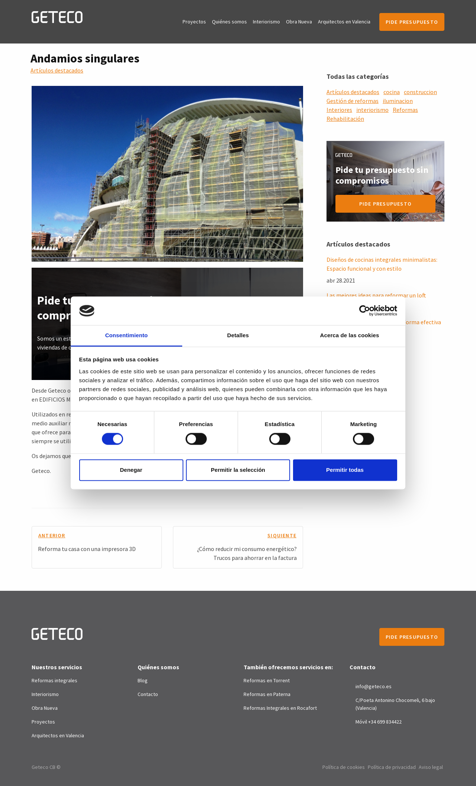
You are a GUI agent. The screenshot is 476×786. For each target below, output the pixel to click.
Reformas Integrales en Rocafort (280, 708)
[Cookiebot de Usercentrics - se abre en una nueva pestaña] (364, 310)
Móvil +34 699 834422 (379, 721)
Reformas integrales (54, 680)
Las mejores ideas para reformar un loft (376, 295)
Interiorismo (266, 21)
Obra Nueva (299, 21)
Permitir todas (345, 470)
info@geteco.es (374, 686)
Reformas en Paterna (267, 694)
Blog (143, 680)
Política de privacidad (392, 767)
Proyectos (194, 21)
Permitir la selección (238, 470)
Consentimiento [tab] (126, 335)
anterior (51, 535)
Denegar (131, 470)
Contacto (148, 694)
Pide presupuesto (412, 22)
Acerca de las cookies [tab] (349, 335)
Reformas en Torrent (267, 680)
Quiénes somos (229, 21)
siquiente (281, 535)
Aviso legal (431, 767)
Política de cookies (343, 767)
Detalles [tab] (238, 335)
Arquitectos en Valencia (344, 21)
